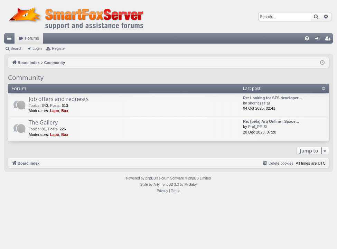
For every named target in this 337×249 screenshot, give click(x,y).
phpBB (151, 178)
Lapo (54, 111)
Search (16, 48)
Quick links (11, 40)
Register (59, 48)
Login (37, 48)
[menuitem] (307, 38)
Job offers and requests (58, 99)
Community (26, 77)
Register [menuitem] (329, 40)
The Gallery (43, 122)
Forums (32, 38)
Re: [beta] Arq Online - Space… (271, 121)
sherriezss (256, 103)
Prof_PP (255, 126)
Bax (64, 111)
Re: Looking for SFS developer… (272, 98)
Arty (156, 184)
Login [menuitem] (318, 40)
